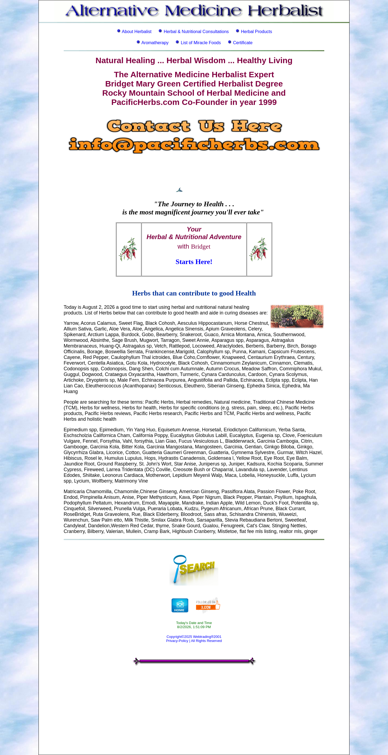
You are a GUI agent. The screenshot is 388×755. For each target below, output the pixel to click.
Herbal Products (256, 31)
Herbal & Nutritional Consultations (196, 31)
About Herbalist (136, 31)
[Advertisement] (194, 714)
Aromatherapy (155, 42)
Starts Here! (194, 262)
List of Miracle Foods (201, 42)
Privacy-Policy (177, 641)
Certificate (242, 42)
